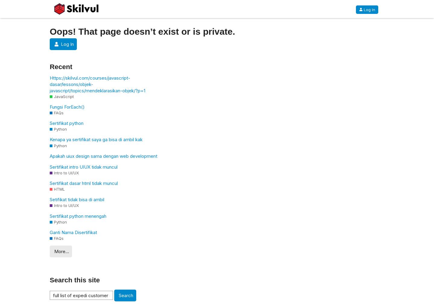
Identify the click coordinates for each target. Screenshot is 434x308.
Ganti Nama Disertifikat (73, 232)
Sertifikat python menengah (78, 216)
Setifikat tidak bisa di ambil (77, 199)
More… (61, 251)
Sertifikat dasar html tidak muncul (84, 183)
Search (126, 295)
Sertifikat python (66, 123)
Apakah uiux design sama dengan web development (103, 156)
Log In (367, 9)
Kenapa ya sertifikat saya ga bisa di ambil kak (96, 139)
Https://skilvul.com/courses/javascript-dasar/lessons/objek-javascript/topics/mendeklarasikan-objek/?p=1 (97, 84)
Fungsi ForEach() (67, 107)
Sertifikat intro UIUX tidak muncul (84, 167)
